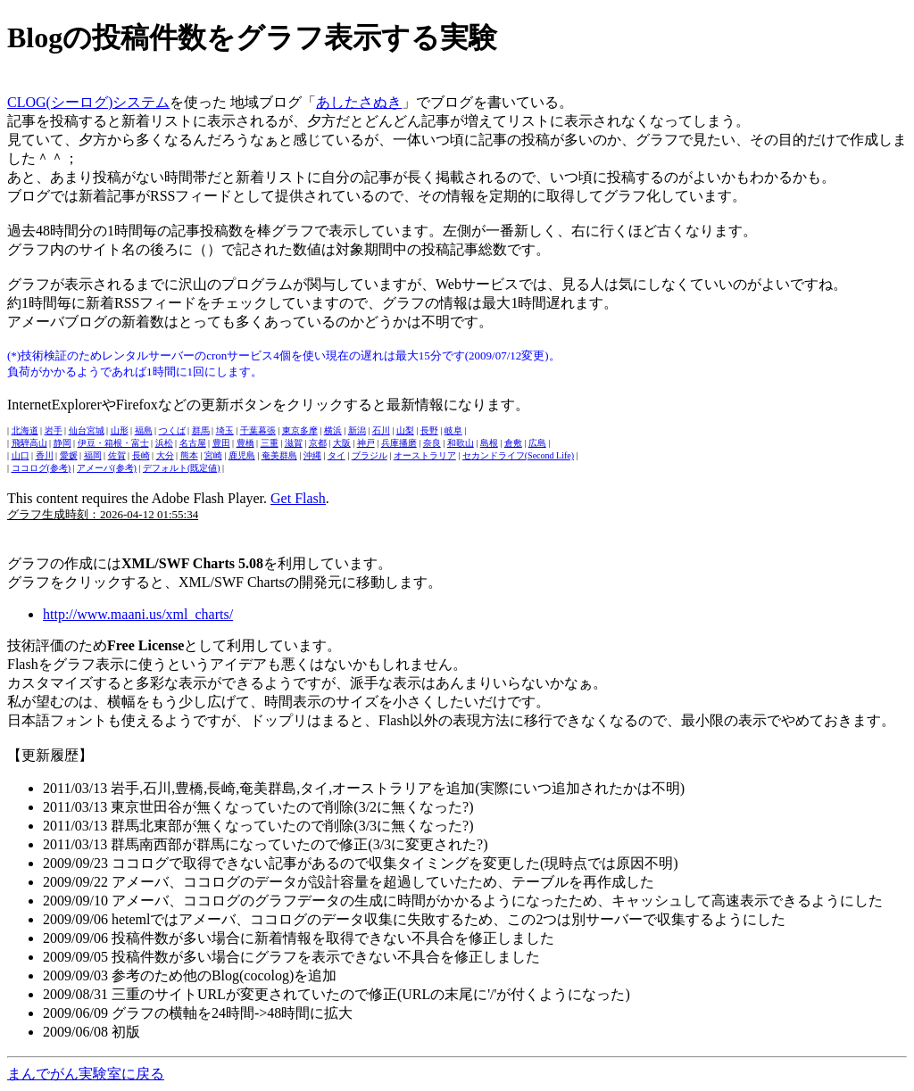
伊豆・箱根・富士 (113, 443)
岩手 (53, 430)
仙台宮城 (86, 430)
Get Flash (298, 498)
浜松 (164, 443)
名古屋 (192, 443)
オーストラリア (425, 455)
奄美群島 (279, 455)
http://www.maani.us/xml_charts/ (138, 614)
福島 (144, 430)
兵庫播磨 (399, 443)
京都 (318, 443)
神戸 (366, 443)
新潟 (357, 430)
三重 (269, 443)
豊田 (221, 443)
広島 (537, 443)
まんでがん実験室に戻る (85, 1073)
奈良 (432, 443)
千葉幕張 (258, 430)
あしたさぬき (359, 102)
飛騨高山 (29, 443)
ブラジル (369, 455)
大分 (165, 455)
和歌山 (460, 443)
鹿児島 (241, 455)
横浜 (333, 430)
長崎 (141, 455)
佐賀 (117, 455)
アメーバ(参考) (107, 468)
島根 (489, 443)
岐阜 (453, 430)
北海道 (25, 430)
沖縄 (312, 455)
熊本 (189, 455)
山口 (20, 455)
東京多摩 (300, 430)
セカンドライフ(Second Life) (518, 455)
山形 (120, 430)
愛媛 (69, 455)
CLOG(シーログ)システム (88, 102)
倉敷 (513, 443)
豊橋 (245, 443)
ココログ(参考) (41, 468)
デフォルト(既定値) (181, 468)
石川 (381, 430)
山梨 (405, 430)
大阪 (342, 443)
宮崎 (213, 455)
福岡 (93, 455)
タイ (336, 455)
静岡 (62, 443)
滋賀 (294, 443)
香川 (45, 455)
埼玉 (225, 430)
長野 (429, 430)
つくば (172, 430)
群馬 (201, 430)
